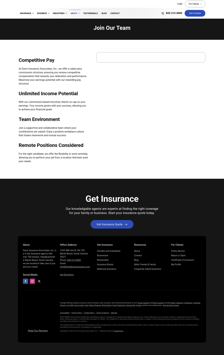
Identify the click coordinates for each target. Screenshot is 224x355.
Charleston (188, 303)
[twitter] (39, 281)
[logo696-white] (38, 297)
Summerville (130, 305)
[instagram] (32, 281)
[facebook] (25, 281)
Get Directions (67, 274)
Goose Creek (79, 305)
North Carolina (158, 303)
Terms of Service (102, 313)
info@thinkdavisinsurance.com (75, 267)
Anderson (179, 303)
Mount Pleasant (95, 305)
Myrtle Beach (107, 305)
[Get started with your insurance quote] (112, 224)
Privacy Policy (77, 313)
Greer (86, 305)
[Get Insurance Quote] (195, 13)
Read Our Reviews (38, 330)
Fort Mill (70, 305)
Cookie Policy (89, 313)
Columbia (196, 303)
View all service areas (171, 305)
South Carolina (143, 303)
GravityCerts (118, 331)
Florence (63, 305)
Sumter (138, 305)
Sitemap (114, 313)
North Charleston (118, 305)
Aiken (173, 303)
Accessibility (64, 313)
